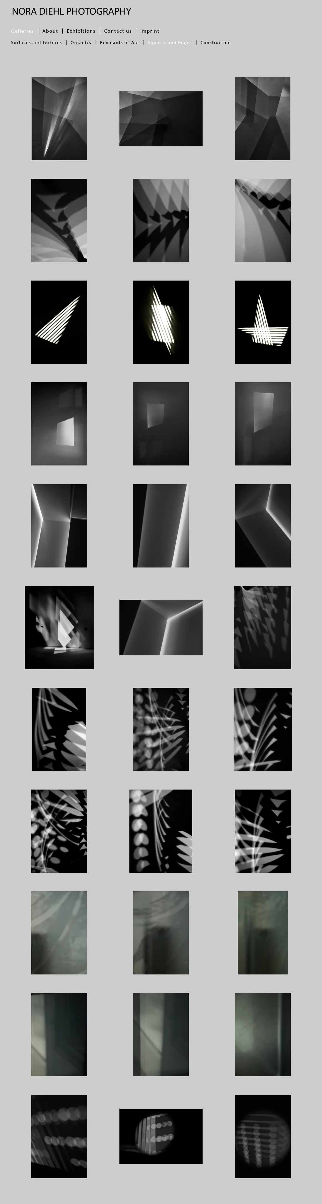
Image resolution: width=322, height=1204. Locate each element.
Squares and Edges (170, 42)
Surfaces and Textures (36, 42)
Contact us (118, 31)
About (50, 31)
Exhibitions (81, 31)
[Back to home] (71, 11)
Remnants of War (119, 42)
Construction (216, 42)
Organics (81, 42)
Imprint (150, 31)
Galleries (22, 31)
